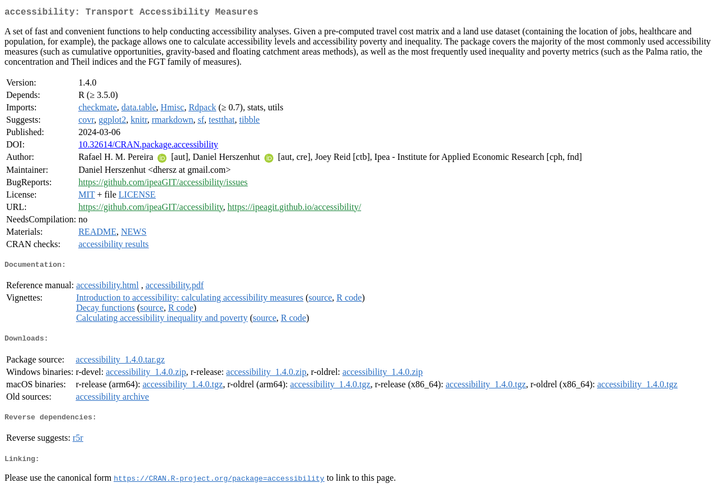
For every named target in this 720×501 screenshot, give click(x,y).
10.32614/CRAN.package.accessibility (148, 146)
